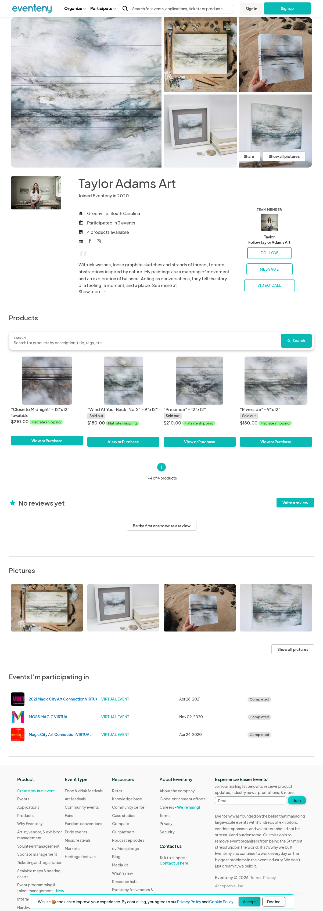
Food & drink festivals (84, 790)
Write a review (295, 502)
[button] (74, 8)
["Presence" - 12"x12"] (200, 381)
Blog (116, 856)
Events (23, 798)
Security (167, 831)
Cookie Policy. (221, 901)
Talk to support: (183, 860)
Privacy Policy (189, 901)
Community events (82, 807)
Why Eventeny (30, 823)
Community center (129, 807)
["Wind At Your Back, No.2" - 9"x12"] (123, 381)
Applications (28, 807)
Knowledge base (127, 798)
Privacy (166, 823)
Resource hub (124, 881)
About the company (177, 790)
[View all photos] (86, 92)
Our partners (123, 831)
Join (297, 800)
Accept (249, 901)
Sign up (287, 8)
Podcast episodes (128, 840)
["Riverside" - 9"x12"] (276, 381)
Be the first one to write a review (162, 525)
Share (249, 156)
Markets (72, 848)
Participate (103, 8)
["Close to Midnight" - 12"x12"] (47, 381)
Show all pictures (284, 156)
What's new (122, 873)
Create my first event (36, 790)
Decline (274, 901)
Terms (165, 815)
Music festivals (78, 840)
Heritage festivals (80, 856)
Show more (92, 291)
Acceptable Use (229, 885)
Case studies (123, 815)
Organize (74, 8)
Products (25, 815)
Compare (120, 823)
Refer (117, 790)
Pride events (76, 831)
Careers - (180, 807)
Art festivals (75, 798)
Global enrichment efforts (183, 798)
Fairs (69, 815)
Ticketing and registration (39, 862)
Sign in (251, 8)
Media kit (120, 864)
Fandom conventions (83, 823)
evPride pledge (125, 848)
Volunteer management (38, 846)
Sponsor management (37, 854)
